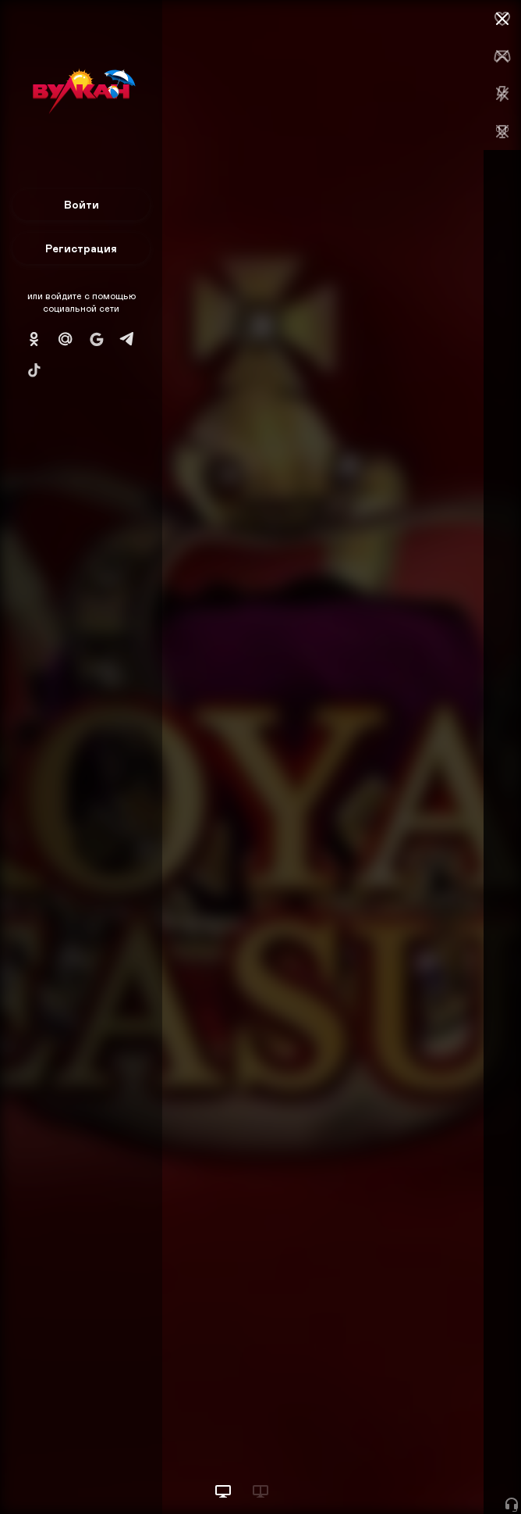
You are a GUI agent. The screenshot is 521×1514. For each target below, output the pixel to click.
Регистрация (81, 248)
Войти (81, 204)
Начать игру (403, 1473)
